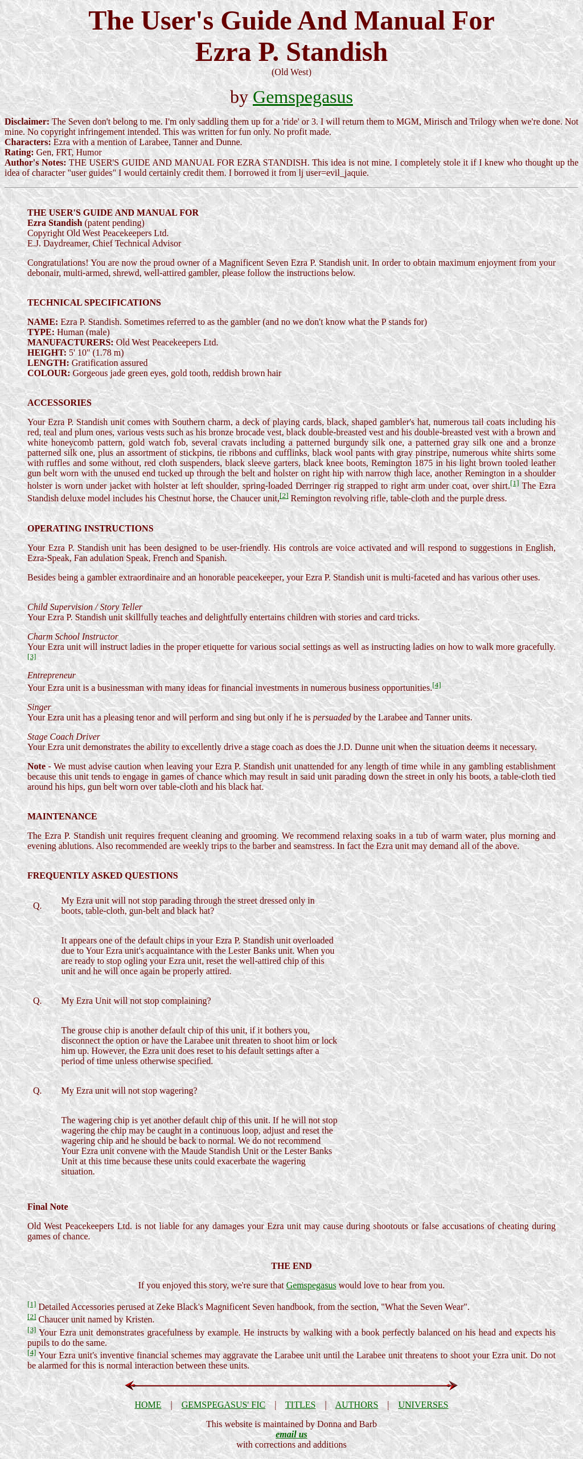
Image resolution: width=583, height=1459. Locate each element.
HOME (147, 1404)
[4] (436, 685)
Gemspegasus (303, 96)
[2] (284, 495)
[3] (31, 656)
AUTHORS (357, 1404)
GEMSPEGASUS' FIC (223, 1404)
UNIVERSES (424, 1404)
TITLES (300, 1404)
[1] (514, 483)
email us (291, 1434)
